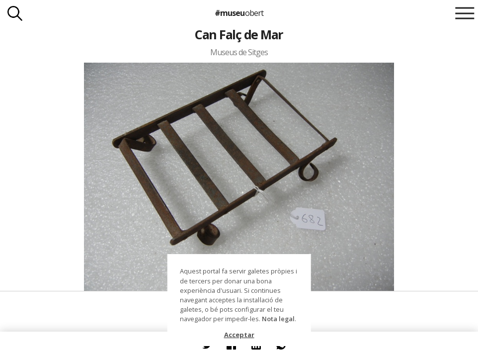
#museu (239, 12)
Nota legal (278, 318)
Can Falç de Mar (239, 34)
